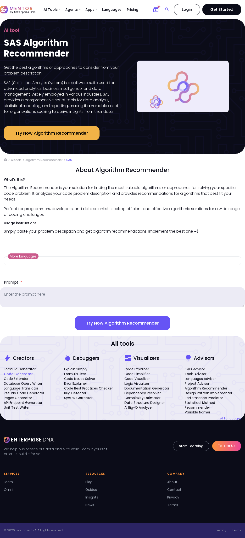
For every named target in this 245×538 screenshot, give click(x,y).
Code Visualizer (137, 378)
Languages (112, 9)
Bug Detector (75, 393)
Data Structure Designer (144, 402)
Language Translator (21, 388)
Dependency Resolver (142, 393)
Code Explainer (136, 369)
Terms (172, 505)
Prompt (13, 282)
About (172, 482)
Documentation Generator (146, 388)
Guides (91, 489)
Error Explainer (75, 383)
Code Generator (18, 374)
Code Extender (16, 378)
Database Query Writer (23, 383)
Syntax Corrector (78, 397)
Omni (8, 489)
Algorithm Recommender (43, 160)
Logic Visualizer (136, 383)
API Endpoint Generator (23, 402)
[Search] (167, 9)
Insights (91, 497)
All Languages (230, 418)
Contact (174, 489)
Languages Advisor (200, 378)
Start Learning (191, 446)
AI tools (16, 160)
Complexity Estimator (142, 397)
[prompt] (122, 297)
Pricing (132, 9)
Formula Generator (20, 369)
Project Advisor (197, 383)
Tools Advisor (195, 374)
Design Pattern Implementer (208, 393)
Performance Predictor (204, 397)
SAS (69, 160)
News (89, 505)
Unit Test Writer (17, 407)
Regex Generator (18, 397)
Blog (88, 482)
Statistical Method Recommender (200, 405)
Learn (8, 482)
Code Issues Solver (79, 378)
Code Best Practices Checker (88, 388)
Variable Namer (197, 412)
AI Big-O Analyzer (138, 407)
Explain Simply (75, 369)
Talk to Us (226, 445)
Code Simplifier (137, 374)
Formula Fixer (75, 374)
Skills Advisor (195, 369)
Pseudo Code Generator (24, 393)
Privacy (173, 497)
